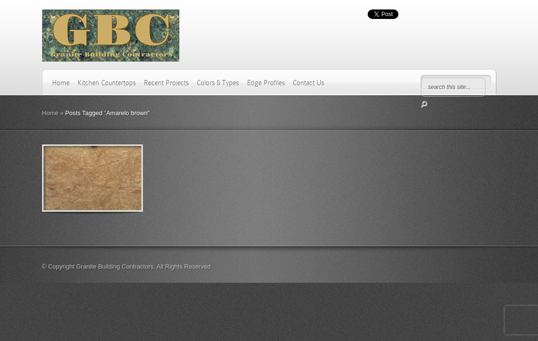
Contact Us (308, 83)
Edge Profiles (266, 83)
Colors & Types (218, 83)
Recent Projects (166, 83)
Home (61, 83)
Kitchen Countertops (107, 83)
